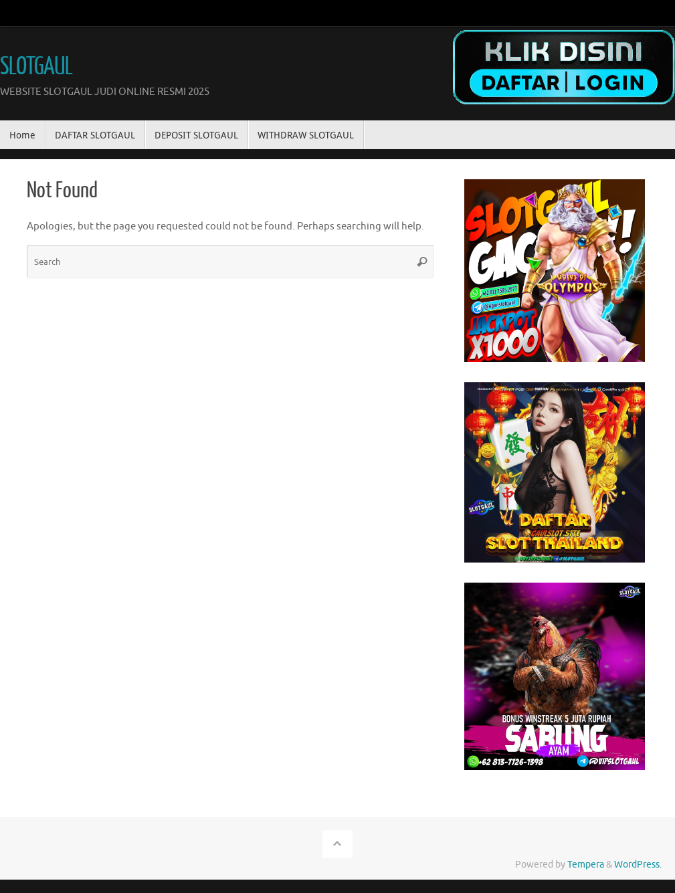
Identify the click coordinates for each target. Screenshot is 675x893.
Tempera (585, 864)
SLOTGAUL (36, 67)
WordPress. (638, 864)
